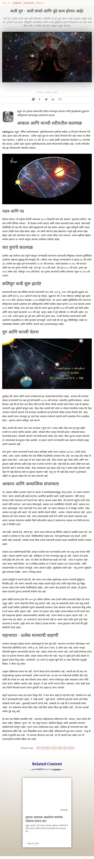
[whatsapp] (33, 99)
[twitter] (46, 99)
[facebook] (39, 99)
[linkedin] (53, 99)
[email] (60, 99)
